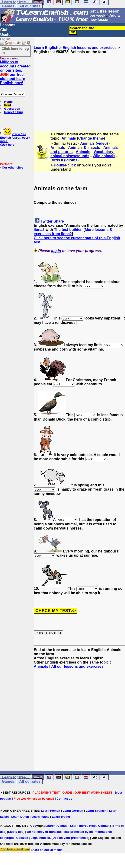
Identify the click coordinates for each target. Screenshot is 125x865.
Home (8, 101)
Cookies (22, 837)
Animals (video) (94, 143)
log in (56, 251)
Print (7, 105)
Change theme (91, 138)
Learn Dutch (20, 816)
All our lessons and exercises (77, 666)
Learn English (46, 48)
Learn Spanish (96, 810)
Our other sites (12, 167)
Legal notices (40, 837)
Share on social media (46, 850)
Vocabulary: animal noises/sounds (82, 154)
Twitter (47, 221)
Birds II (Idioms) (64, 160)
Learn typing (61, 816)
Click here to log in (15, 50)
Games (8, 6)
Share (59, 221)
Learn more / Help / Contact (89, 825)
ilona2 (39, 230)
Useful (6, 35)
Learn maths (40, 816)
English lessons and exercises (89, 48)
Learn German (73, 810)
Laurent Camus (57, 825)
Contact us (64, 798)
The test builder (67, 230)
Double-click (65, 165)
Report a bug (13, 112)
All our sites (30, 6)
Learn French (50, 810)
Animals (69, 138)
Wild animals (104, 156)
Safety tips (15, 831)
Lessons (7, 25)
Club (4, 30)
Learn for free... (15, 777)
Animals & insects (84, 148)
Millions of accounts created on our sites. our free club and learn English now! (15, 72)
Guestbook (12, 108)
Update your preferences (70, 837)
